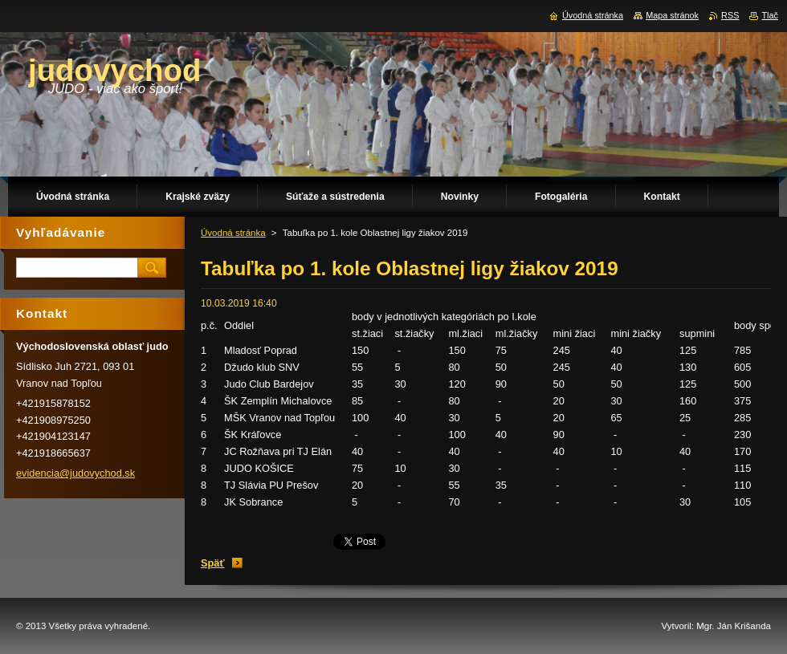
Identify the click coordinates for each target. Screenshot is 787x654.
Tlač (769, 15)
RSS (730, 15)
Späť (213, 563)
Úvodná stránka (233, 233)
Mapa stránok (672, 15)
